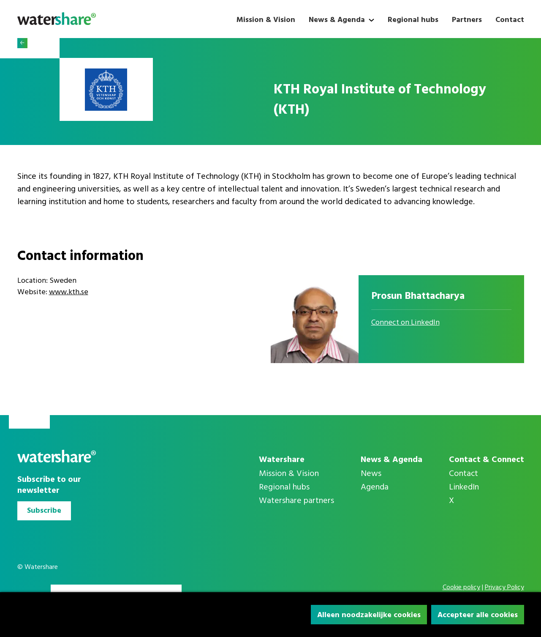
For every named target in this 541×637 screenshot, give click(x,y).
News (371, 474)
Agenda (375, 487)
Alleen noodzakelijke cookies (369, 615)
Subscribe (44, 511)
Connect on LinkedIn (405, 323)
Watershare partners (296, 501)
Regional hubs (413, 20)
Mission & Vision (266, 20)
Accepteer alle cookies (478, 615)
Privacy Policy (504, 587)
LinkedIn (464, 487)
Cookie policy (461, 587)
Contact (509, 20)
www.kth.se (68, 292)
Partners (467, 20)
